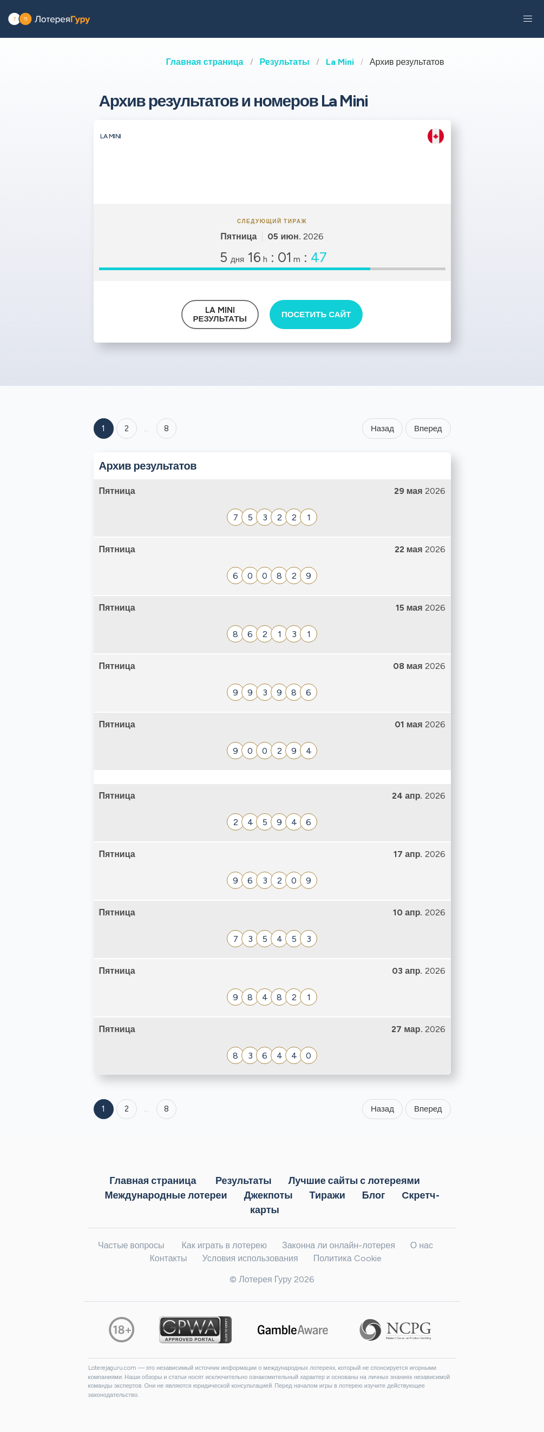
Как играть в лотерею (224, 1245)
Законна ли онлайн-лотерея (338, 1245)
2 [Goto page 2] (126, 428)
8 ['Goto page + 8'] (166, 428)
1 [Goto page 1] (103, 428)
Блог (373, 1195)
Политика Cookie (347, 1258)
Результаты (285, 62)
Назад (382, 428)
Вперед (428, 428)
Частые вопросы (131, 1245)
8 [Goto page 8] (166, 1109)
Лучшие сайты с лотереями (354, 1180)
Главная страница (205, 62)
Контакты (168, 1258)
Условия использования (250, 1258)
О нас (421, 1245)
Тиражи (327, 1195)
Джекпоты (268, 1195)
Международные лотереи (165, 1195)
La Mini (340, 62)
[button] (528, 19)
